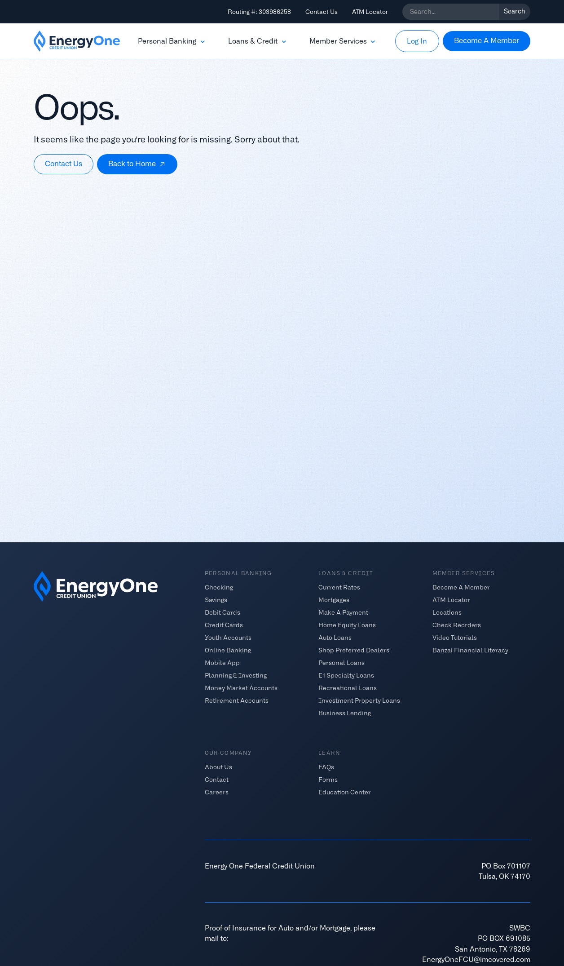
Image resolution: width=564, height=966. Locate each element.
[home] (77, 41)
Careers (217, 792)
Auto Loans (335, 637)
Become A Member (461, 586)
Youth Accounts (228, 637)
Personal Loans (341, 662)
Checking (219, 586)
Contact (217, 779)
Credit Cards (224, 624)
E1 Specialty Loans (346, 674)
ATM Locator (370, 11)
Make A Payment (343, 612)
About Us (218, 767)
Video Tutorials (454, 637)
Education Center (344, 792)
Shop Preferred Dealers (353, 649)
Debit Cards (222, 612)
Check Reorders (456, 624)
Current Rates (339, 586)
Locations (447, 612)
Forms (328, 779)
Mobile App (222, 662)
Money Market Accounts (241, 687)
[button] (172, 41)
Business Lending (344, 712)
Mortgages (333, 599)
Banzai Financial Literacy (470, 649)
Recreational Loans (347, 687)
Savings (216, 599)
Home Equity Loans (347, 624)
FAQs (326, 767)
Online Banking (228, 649)
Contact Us (321, 11)
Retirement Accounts (237, 700)
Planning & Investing (236, 674)
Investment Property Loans (359, 700)
